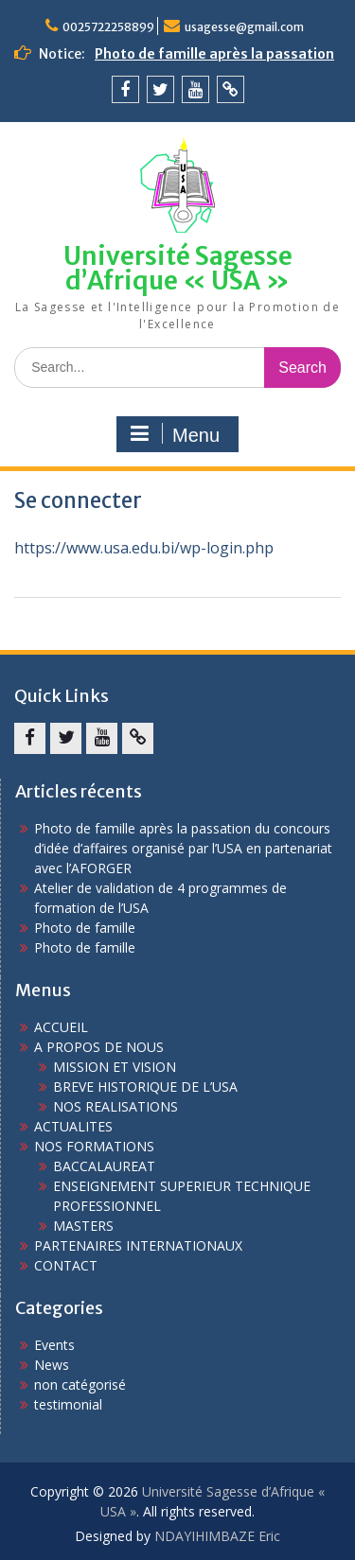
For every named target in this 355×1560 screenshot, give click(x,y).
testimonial (68, 1404)
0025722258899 (108, 27)
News (51, 1365)
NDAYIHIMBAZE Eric (217, 1536)
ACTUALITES (73, 1126)
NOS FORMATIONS (94, 1146)
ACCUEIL (61, 1027)
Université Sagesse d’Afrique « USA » (178, 268)
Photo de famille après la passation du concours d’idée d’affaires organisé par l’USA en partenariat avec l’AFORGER (183, 848)
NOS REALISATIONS (115, 1106)
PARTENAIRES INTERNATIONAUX (138, 1245)
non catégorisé (80, 1384)
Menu (175, 434)
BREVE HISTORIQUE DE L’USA (145, 1087)
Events (54, 1345)
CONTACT (66, 1265)
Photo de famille (84, 928)
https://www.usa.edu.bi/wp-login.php (144, 547)
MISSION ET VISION (114, 1067)
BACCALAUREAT (104, 1166)
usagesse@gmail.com (244, 27)
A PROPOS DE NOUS (99, 1047)
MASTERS (83, 1226)
